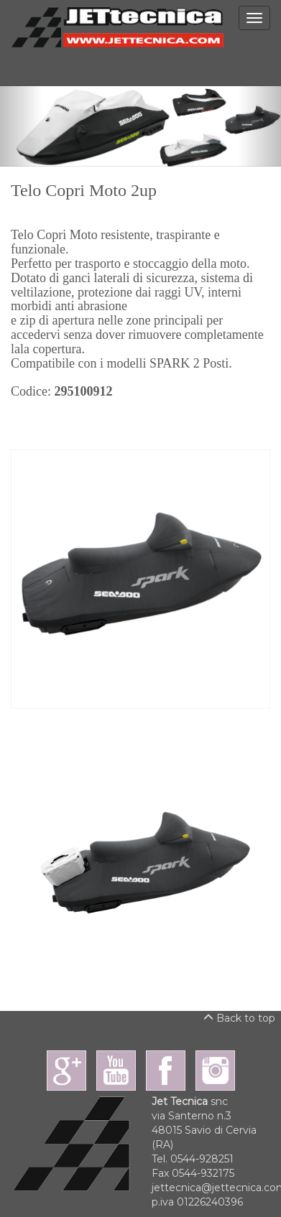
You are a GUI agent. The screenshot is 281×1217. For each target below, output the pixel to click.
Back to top (239, 1018)
